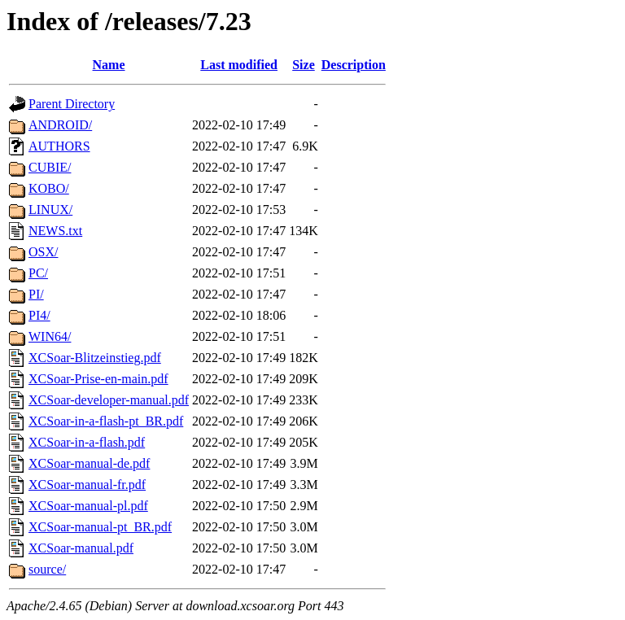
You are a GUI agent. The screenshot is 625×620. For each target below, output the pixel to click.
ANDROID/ (60, 125)
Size (303, 65)
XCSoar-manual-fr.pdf (87, 484)
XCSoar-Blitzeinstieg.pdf (94, 358)
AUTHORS (59, 146)
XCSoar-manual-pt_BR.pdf (100, 527)
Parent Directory (71, 104)
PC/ (38, 273)
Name (109, 65)
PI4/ (39, 315)
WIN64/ (49, 336)
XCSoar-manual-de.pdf (89, 463)
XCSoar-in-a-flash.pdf (86, 442)
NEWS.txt (55, 231)
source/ (47, 569)
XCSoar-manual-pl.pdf (88, 506)
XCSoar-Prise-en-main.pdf (98, 379)
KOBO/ (48, 188)
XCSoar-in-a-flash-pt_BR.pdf (105, 421)
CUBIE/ (49, 167)
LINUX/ (50, 209)
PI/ (36, 294)
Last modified (239, 65)
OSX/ (43, 252)
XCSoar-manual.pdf (80, 548)
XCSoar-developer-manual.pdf (108, 400)
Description (353, 65)
